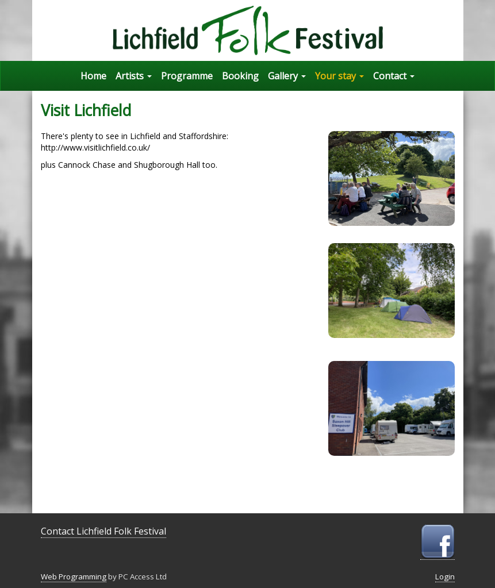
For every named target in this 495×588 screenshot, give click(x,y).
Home (93, 76)
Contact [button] (394, 76)
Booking (240, 76)
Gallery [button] (287, 76)
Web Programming (73, 576)
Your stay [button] (339, 76)
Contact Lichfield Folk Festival (103, 531)
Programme (187, 76)
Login (445, 576)
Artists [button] (134, 76)
